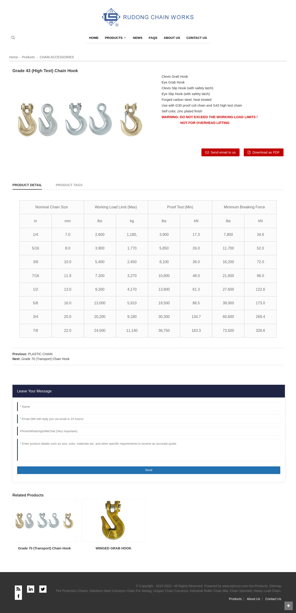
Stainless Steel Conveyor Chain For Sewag (120, 591)
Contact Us (196, 38)
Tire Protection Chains (72, 591)
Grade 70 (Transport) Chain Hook (46, 359)
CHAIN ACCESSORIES (57, 57)
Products (115, 37)
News (137, 38)
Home (94, 38)
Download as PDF (266, 152)
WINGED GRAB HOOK (114, 548)
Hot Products (258, 586)
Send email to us (223, 152)
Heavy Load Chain (267, 591)
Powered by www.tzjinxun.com (226, 586)
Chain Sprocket (241, 591)
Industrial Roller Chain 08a (209, 591)
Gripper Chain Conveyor (170, 591)
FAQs (153, 38)
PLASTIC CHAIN (40, 354)
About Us (172, 38)
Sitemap (275, 586)
